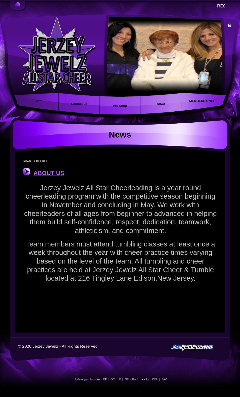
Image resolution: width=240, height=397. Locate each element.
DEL (155, 379)
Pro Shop (120, 105)
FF (105, 379)
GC (112, 379)
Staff (38, 101)
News (161, 104)
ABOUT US (48, 173)
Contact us (79, 104)
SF (126, 379)
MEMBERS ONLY (202, 101)
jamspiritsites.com (199, 357)
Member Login (234, 26)
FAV (164, 379)
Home (17, 5)
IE (120, 379)
